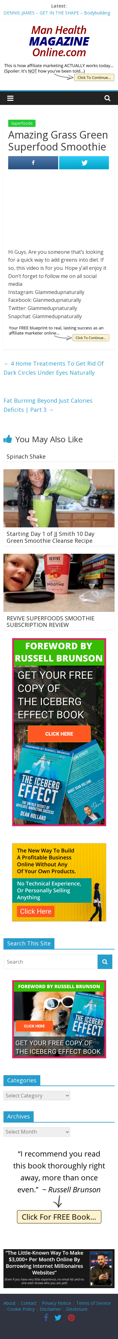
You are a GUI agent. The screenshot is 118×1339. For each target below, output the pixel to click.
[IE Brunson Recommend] (59, 1151)
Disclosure (76, 1309)
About (9, 1303)
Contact (29, 1303)
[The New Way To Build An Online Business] (59, 846)
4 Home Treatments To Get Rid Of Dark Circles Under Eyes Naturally (53, 368)
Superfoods (21, 123)
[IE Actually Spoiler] (59, 66)
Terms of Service (93, 1303)
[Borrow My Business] (59, 1252)
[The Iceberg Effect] (59, 641)
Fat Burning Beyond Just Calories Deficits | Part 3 (48, 405)
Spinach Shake (26, 456)
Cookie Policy (21, 1309)
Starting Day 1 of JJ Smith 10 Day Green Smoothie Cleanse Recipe (50, 537)
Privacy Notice (56, 1303)
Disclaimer (50, 1309)
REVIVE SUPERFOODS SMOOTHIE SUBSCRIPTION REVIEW (50, 621)
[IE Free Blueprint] (59, 328)
